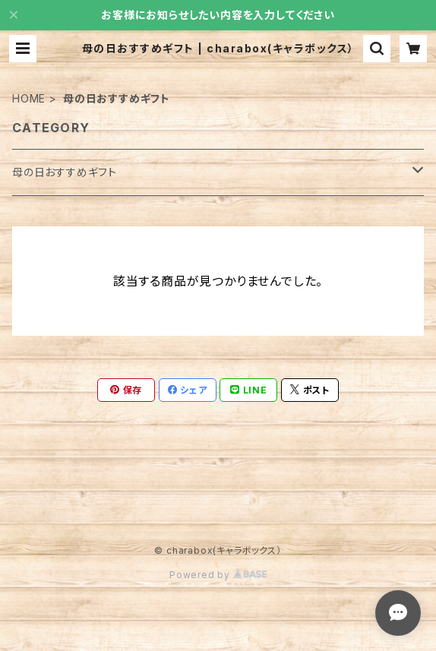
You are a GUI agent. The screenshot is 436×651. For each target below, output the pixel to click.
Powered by (218, 574)
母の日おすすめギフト (64, 172)
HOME (29, 98)
